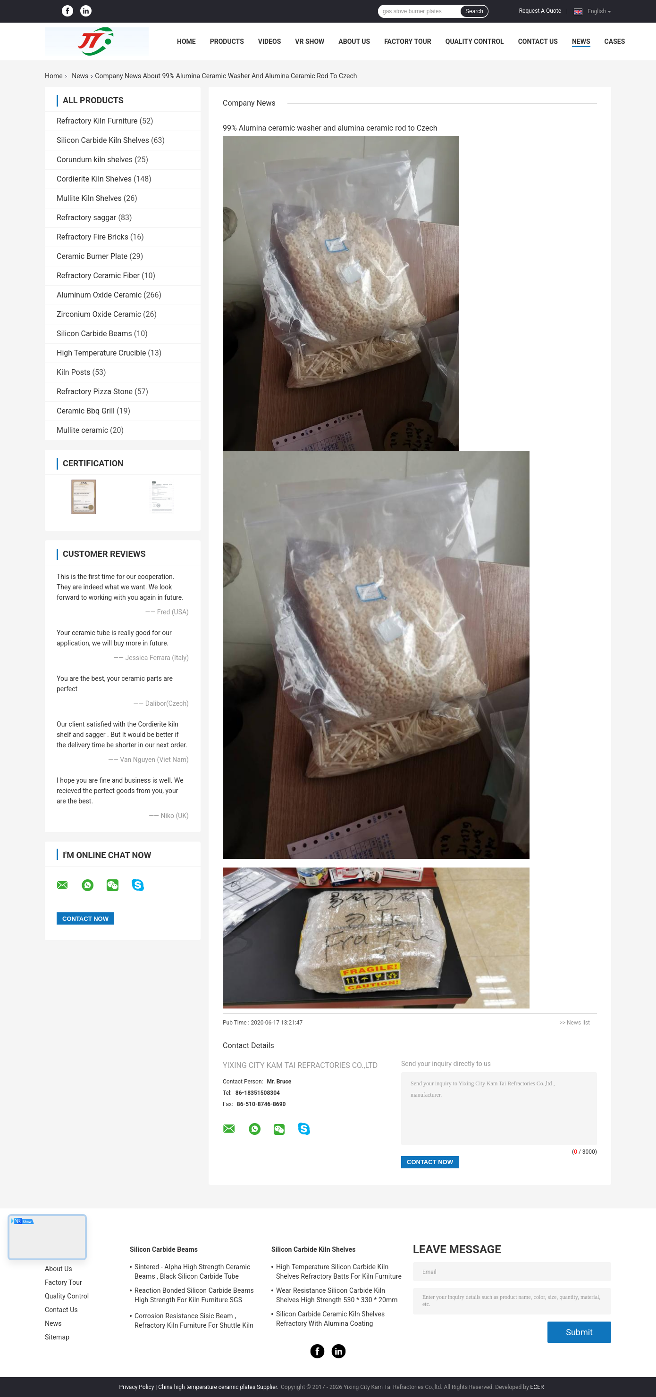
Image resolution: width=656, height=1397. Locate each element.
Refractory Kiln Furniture (97, 120)
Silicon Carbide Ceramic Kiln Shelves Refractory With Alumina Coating (330, 1318)
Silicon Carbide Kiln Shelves (103, 140)
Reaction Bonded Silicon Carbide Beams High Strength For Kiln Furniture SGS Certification (194, 1296)
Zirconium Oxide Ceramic (99, 314)
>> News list (574, 1022)
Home (186, 41)
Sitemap (57, 1337)
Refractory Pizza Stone (95, 391)
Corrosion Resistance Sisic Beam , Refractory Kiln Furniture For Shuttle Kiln (194, 1320)
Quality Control (475, 41)
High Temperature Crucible (101, 352)
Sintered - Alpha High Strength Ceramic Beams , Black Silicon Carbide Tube (193, 1271)
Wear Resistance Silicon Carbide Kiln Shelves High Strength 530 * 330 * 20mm (337, 1295)
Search (474, 11)
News (581, 41)
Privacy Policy (136, 1387)
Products (227, 41)
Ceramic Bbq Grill (86, 410)
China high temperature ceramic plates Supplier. (219, 1387)
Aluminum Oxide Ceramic (99, 294)
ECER (537, 1387)
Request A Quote (540, 11)
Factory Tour (407, 41)
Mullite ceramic (82, 430)
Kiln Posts (74, 372)
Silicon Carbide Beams (94, 333)
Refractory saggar (86, 217)
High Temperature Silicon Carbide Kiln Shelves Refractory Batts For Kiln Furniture (339, 1271)
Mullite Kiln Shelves (89, 198)
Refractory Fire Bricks (92, 236)
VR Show (309, 41)
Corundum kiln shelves (95, 159)
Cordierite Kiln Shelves (94, 178)
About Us (354, 41)
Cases (615, 41)
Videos (269, 41)
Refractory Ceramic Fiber (98, 275)
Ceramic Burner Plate (92, 256)
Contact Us (538, 41)
